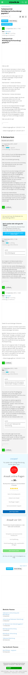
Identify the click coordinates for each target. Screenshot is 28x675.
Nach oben (23, 565)
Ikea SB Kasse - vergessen (9, 650)
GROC (6, 241)
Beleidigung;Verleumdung (10, 628)
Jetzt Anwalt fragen (7, 24)
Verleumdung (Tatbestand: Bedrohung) (13, 619)
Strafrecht (7, 6)
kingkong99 (8, 31)
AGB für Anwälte (23, 671)
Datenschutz (7, 672)
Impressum (14, 672)
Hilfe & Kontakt (5, 671)
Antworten (4, 20)
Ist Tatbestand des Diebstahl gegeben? (13, 624)
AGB (17, 671)
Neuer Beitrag (13, 20)
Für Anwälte (22, 672)
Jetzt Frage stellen (14, 511)
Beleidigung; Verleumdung (10, 633)
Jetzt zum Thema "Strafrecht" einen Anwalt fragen (14, 234)
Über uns (12, 671)
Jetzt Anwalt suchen (14, 550)
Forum (3, 6)
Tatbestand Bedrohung (9, 638)
